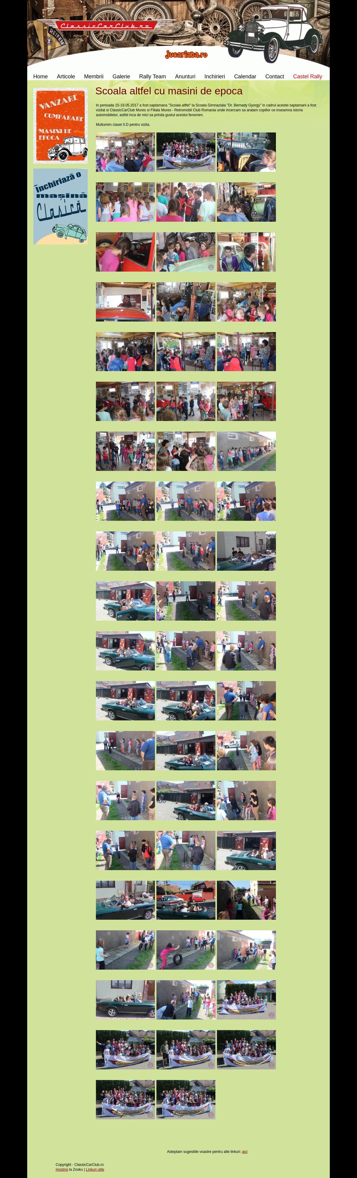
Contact (274, 76)
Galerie (121, 76)
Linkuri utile (95, 1169)
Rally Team (152, 76)
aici (244, 1152)
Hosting (62, 1169)
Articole (66, 76)
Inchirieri (215, 76)
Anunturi (185, 76)
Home (40, 76)
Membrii (93, 76)
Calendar (245, 76)
